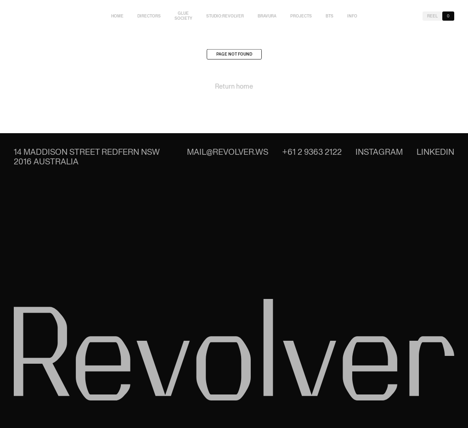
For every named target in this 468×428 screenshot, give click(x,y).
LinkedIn (435, 152)
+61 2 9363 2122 (312, 152)
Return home (234, 87)
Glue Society (183, 16)
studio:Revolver (225, 16)
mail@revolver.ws (227, 152)
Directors (149, 16)
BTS (329, 16)
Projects (301, 16)
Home (117, 16)
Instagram (379, 152)
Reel (432, 16)
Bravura (267, 16)
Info (352, 16)
